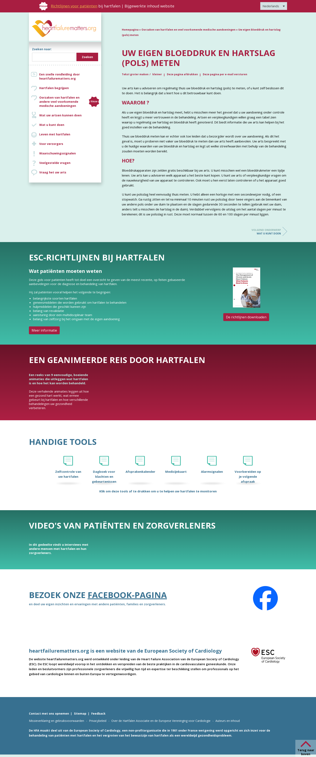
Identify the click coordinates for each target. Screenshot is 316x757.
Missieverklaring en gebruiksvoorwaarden (56, 721)
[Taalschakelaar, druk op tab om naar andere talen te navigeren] (273, 6)
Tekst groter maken (135, 74)
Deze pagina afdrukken (182, 74)
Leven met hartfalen (54, 134)
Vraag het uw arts (52, 172)
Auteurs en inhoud (227, 721)
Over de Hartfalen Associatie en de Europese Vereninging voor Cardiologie (160, 721)
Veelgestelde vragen (54, 163)
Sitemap (80, 713)
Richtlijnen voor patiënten (74, 6)
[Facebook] (265, 598)
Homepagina (130, 29)
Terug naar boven (305, 752)
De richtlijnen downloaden (246, 317)
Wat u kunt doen (51, 125)
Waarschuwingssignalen (57, 153)
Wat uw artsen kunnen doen (60, 115)
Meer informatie (44, 330)
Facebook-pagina (127, 595)
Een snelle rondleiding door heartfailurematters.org (59, 76)
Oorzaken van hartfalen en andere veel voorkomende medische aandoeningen (69, 102)
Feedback (98, 713)
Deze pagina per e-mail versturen (225, 74)
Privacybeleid (97, 721)
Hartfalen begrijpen (54, 88)
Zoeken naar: (42, 49)
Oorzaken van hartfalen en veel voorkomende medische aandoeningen (188, 29)
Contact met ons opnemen (49, 713)
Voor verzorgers (51, 144)
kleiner (157, 74)
